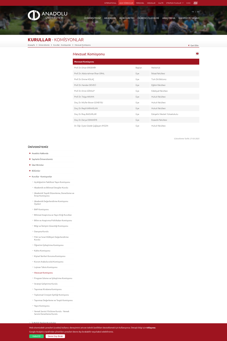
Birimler (145, 296)
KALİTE (160, 3)
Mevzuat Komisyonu (83, 45)
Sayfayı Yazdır (197, 54)
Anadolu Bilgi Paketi (121, 303)
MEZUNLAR (151, 3)
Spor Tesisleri (175, 306)
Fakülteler (60, 296)
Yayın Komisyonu (41, 234)
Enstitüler (60, 299)
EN (198, 11)
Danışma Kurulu (41, 151)
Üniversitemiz (44, 45)
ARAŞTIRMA (168, 17)
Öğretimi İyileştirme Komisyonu (48, 165)
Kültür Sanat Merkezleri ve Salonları (184, 299)
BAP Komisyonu (41, 121)
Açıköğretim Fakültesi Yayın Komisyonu (46, 90)
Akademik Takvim (91, 316)
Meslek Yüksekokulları (65, 303)
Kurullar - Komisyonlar (62, 45)
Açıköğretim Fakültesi (93, 299)
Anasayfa (31, 45)
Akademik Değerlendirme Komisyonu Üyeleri (45, 114)
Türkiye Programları (92, 303)
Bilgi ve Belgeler (38, 256)
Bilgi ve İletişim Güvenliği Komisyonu (45, 144)
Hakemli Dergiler (148, 309)
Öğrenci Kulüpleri (177, 313)
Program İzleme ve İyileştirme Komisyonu (47, 199)
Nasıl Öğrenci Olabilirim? (94, 313)
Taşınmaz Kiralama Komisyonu (47, 212)
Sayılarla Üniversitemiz (41, 66)
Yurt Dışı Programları (93, 309)
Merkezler (146, 299)
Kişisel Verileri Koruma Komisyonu (49, 176)
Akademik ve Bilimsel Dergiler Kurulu (47, 98)
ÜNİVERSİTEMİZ (92, 17)
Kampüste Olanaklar (178, 316)
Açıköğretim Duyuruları (94, 296)
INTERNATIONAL (110, 3)
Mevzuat (35, 262)
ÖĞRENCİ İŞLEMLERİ (148, 17)
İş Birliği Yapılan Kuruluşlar (43, 251)
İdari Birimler (37, 72)
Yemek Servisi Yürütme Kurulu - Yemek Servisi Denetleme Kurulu (49, 240)
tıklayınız (150, 327)
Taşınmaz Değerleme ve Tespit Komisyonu (47, 227)
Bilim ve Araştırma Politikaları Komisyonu (47, 136)
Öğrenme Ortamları (92, 319)
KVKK (188, 3)
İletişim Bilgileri (34, 323)
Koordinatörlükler (149, 303)
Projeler (145, 306)
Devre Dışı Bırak (55, 336)
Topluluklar (174, 309)
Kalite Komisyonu (42, 170)
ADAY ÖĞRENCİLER (126, 3)
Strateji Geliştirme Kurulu (45, 206)
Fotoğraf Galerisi (176, 319)
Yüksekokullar (61, 306)
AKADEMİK (110, 17)
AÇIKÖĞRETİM (126, 17)
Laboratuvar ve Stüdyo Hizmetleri (155, 319)
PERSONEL (140, 3)
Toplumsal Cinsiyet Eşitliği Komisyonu (46, 218)
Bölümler (35, 78)
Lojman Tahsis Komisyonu (45, 187)
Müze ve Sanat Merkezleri (180, 303)
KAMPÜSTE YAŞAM (189, 17)
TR (193, 11)
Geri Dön (193, 45)
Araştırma (88, 306)
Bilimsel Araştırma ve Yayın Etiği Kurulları (48, 128)
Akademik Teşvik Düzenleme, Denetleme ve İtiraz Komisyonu (48, 106)
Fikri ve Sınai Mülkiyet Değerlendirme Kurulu (44, 158)
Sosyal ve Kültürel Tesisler (180, 296)
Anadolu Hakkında (39, 60)
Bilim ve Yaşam (147, 323)
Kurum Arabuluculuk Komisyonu (48, 182)
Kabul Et (36, 336)
